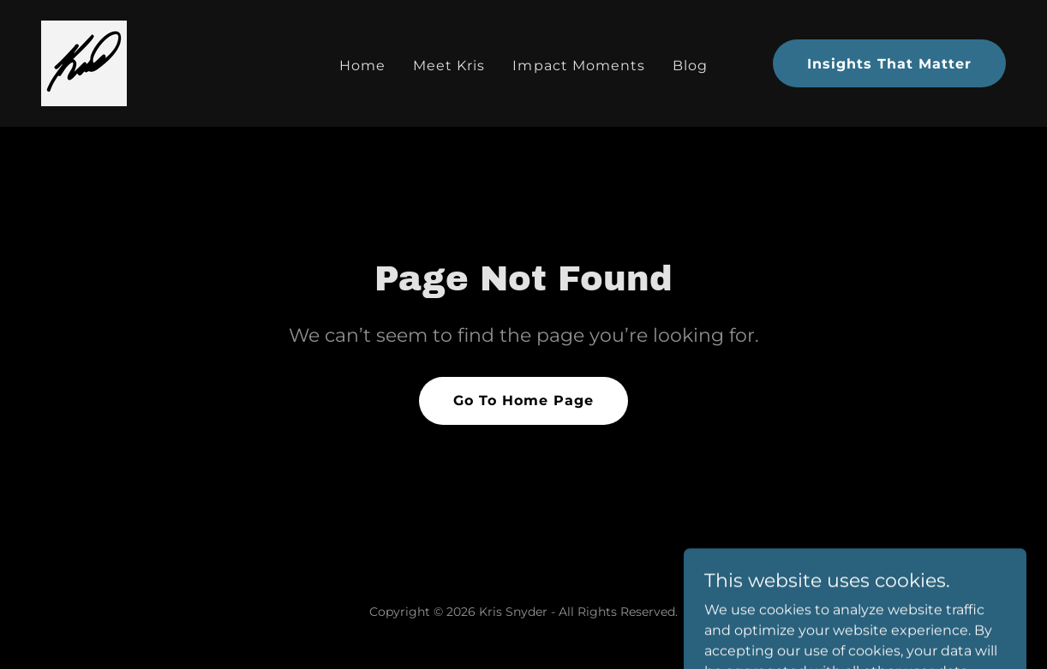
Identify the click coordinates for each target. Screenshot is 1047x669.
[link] (84, 62)
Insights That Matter (889, 64)
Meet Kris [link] (449, 65)
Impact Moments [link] (578, 65)
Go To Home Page (523, 400)
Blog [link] (690, 65)
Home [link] (362, 65)
